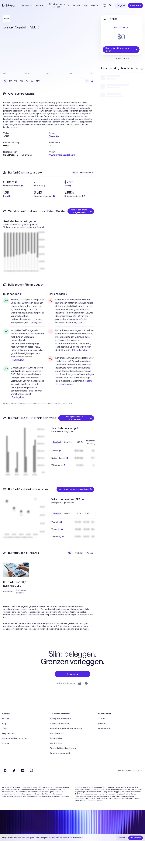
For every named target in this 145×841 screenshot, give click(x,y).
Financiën (54, 136)
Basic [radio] (75, 172)
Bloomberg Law (74, 322)
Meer (94, 5)
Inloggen (121, 5)
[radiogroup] (22, 81)
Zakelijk (39, 5)
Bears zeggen (57, 294)
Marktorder (121, 27)
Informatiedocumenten (61, 753)
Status (5, 743)
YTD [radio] (21, 81)
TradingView (35, 322)
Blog (4, 723)
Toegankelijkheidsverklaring (63, 748)
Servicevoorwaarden (59, 723)
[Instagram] (31, 770)
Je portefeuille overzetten (14, 738)
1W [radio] (10, 81)
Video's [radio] (89, 553)
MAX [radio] (38, 81)
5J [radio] (32, 81)
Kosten (76, 5)
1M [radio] (15, 81)
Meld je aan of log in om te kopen (121, 49)
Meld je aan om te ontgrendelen (81, 211)
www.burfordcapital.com (62, 155)
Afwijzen (121, 837)
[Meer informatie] (142, 68)
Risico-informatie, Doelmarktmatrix (66, 728)
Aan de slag (72, 674)
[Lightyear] (9, 5)
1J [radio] (27, 81)
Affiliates (102, 723)
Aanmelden (135, 5)
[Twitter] (14, 770)
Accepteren (135, 837)
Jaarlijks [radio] (68, 442)
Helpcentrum (8, 733)
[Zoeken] (110, 5)
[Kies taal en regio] (104, 5)
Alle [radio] (69, 553)
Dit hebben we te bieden (59, 5)
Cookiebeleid (56, 743)
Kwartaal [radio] (57, 442)
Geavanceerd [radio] (86, 172)
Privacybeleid (56, 738)
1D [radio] (5, 81)
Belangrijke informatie (60, 718)
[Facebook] (5, 770)
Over (85, 5)
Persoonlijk (27, 5)
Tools (4, 728)
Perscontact (104, 728)
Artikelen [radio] (79, 553)
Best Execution (57, 733)
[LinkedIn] (22, 770)
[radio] (87, 81)
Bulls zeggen (12, 294)
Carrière (101, 718)
